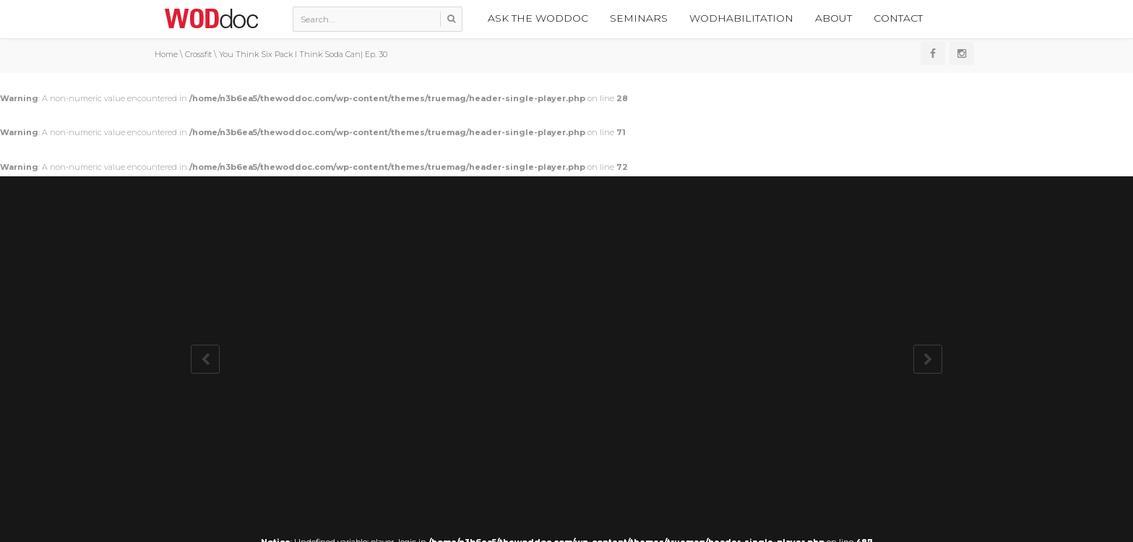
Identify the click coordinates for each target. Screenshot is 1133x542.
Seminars (639, 18)
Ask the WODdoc (538, 18)
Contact (898, 18)
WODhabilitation (741, 18)
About (833, 18)
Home (166, 54)
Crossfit (198, 54)
